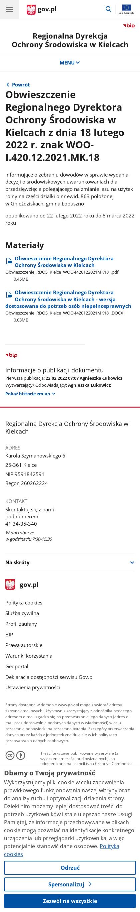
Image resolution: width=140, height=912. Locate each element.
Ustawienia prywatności (32, 687)
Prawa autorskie (23, 645)
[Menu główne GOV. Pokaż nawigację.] (9, 9)
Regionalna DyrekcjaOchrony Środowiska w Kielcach (70, 40)
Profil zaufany (21, 623)
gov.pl (22, 585)
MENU (70, 62)
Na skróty (17, 562)
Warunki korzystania (28, 655)
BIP (9, 634)
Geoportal (16, 666)
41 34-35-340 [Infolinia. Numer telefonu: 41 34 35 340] (21, 523)
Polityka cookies (23, 602)
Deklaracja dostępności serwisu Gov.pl (49, 677)
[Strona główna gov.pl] (42, 10)
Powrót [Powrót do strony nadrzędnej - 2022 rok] (21, 84)
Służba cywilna (22, 613)
